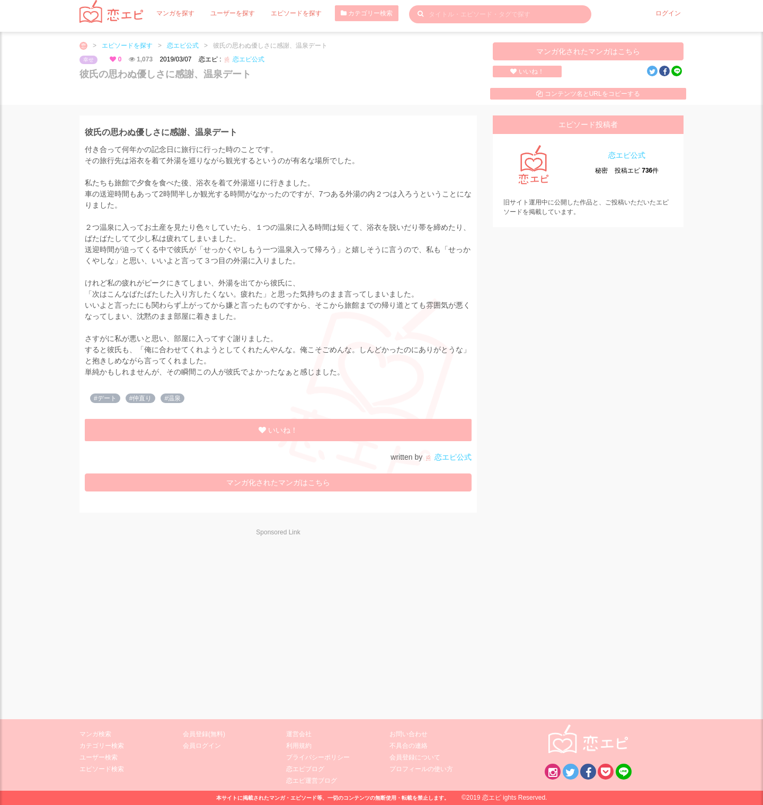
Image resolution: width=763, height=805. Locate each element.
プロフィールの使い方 (421, 769)
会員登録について (414, 757)
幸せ (88, 59)
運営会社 (299, 734)
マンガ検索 (95, 734)
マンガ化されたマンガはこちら (588, 51)
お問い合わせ (408, 734)
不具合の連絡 (408, 745)
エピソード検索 (101, 769)
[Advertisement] (175, 621)
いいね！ (527, 71)
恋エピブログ (305, 769)
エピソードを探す (296, 13)
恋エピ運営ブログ (311, 780)
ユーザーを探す (232, 13)
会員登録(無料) (204, 734)
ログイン (668, 13)
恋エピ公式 (183, 45)
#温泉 (172, 398)
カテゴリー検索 (367, 13)
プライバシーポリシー (318, 757)
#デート (105, 398)
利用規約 (299, 745)
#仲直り (140, 398)
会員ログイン (202, 745)
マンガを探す (175, 13)
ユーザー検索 (98, 757)
